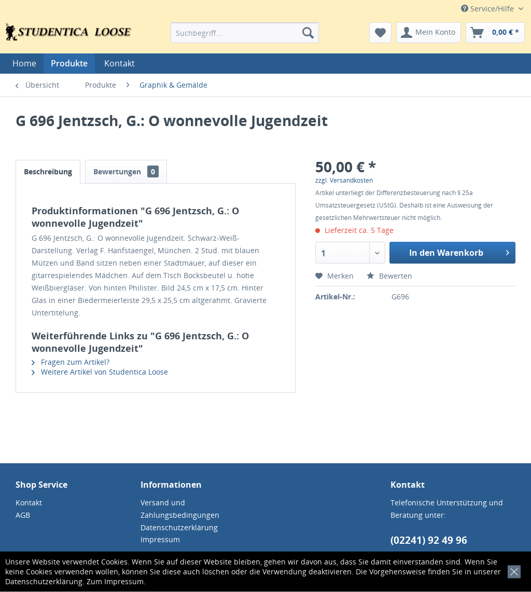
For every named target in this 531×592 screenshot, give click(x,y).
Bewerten (389, 276)
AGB (23, 515)
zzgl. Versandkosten (344, 180)
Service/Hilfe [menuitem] (488, 8)
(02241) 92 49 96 (428, 540)
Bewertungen (126, 171)
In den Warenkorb (459, 251)
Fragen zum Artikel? (70, 362)
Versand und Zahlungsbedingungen (180, 509)
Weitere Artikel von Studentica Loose (100, 372)
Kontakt (119, 63)
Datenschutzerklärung (43, 581)
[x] (512, 570)
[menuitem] (245, 32)
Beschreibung (48, 171)
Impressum (124, 581)
